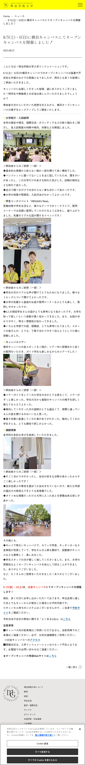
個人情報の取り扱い (44, 735)
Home (6, 16)
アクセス (35, 640)
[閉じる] (79, 729)
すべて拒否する (42, 751)
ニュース (19, 16)
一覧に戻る (71, 667)
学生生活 (28, 700)
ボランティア (29, 714)
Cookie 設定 (42, 743)
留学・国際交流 (30, 705)
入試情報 (28, 723)
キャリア (28, 709)
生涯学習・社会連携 (32, 718)
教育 (26, 691)
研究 (26, 696)
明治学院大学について (33, 687)
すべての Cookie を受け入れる (42, 759)
